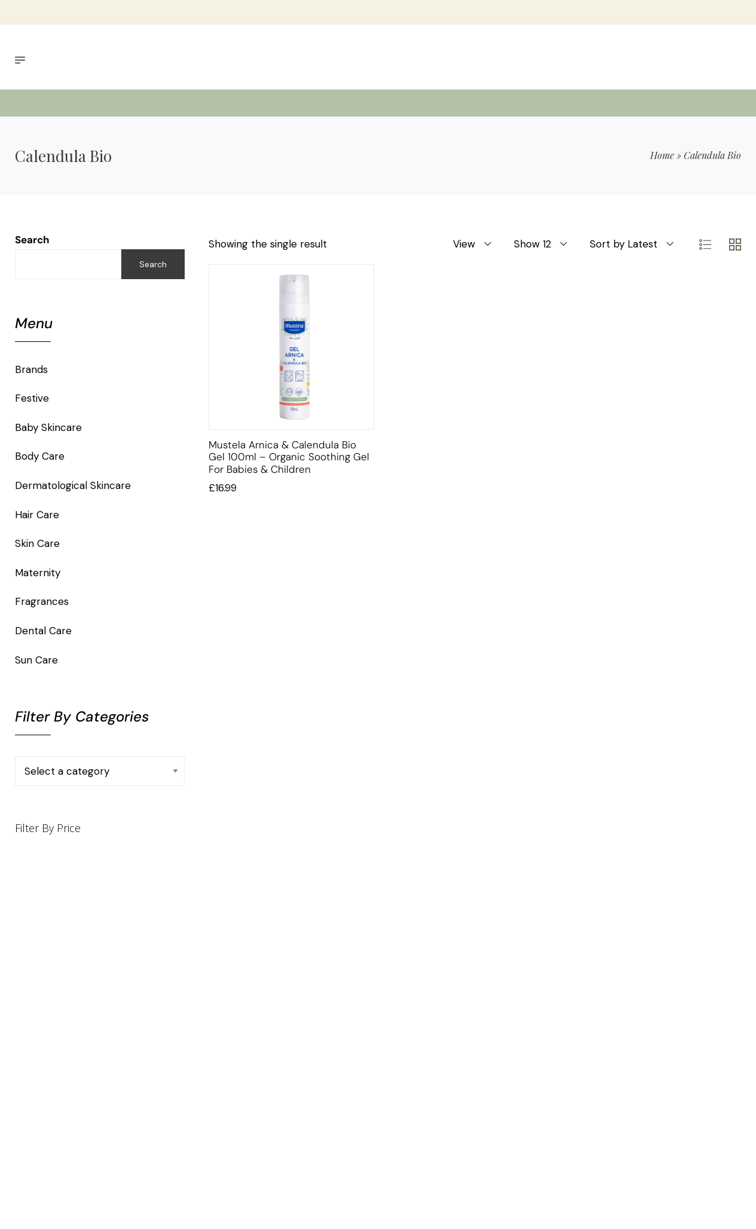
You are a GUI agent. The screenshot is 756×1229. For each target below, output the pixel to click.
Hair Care (37, 514)
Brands (31, 369)
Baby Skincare (48, 427)
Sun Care (36, 660)
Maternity (37, 572)
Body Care (40, 456)
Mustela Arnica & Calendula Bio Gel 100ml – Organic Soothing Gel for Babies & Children (289, 457)
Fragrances (42, 601)
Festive (32, 398)
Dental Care (43, 630)
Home (662, 155)
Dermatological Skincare (73, 485)
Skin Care (37, 543)
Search (32, 239)
